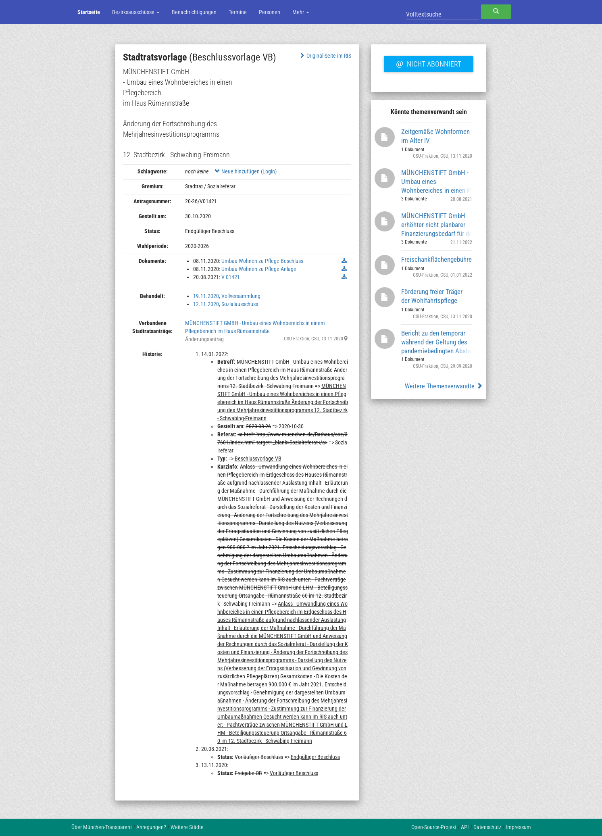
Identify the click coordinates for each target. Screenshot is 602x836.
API (465, 827)
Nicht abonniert (428, 63)
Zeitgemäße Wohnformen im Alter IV (435, 135)
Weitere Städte (187, 827)
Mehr (300, 12)
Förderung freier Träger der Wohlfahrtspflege (431, 296)
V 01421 (230, 277)
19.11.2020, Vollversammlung (226, 296)
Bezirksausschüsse (136, 12)
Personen (269, 12)
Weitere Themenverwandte (444, 386)
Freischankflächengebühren (437, 259)
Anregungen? (151, 827)
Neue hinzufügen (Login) (246, 171)
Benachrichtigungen (194, 12)
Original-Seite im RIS (324, 55)
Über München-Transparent (101, 827)
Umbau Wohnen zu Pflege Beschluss (262, 261)
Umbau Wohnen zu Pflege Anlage (258, 269)
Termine (238, 12)
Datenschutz (487, 827)
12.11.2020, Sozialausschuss (225, 304)
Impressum (518, 827)
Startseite (88, 12)
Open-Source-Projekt (433, 827)
